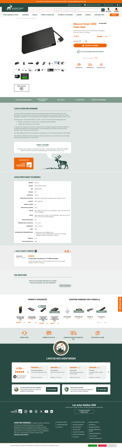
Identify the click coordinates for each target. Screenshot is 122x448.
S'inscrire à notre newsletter (84, 411)
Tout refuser (102, 445)
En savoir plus (51, 389)
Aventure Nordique (22, 423)
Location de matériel (78, 432)
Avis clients (76, 437)
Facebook (31, 411)
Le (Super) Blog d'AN (62, 424)
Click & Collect (76, 429)
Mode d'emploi (21, 86)
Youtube (46, 411)
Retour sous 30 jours (101, 67)
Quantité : (76, 41)
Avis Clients (61, 100)
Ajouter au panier (91, 45)
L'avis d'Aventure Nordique (23, 100)
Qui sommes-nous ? (62, 422)
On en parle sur (24, 164)
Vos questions (79, 100)
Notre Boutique (77, 427)
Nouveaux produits (94, 427)
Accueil (18, 18)
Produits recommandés (98, 100)
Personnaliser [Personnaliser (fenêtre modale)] (112, 445)
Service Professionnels (79, 434)
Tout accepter (93, 445)
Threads (36, 411)
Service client (24, 337)
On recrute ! (60, 427)
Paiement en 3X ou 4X (79, 67)
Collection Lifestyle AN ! (95, 438)
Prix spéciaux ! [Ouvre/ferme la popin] (120, 304)
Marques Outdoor (94, 422)
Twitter (41, 411)
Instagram (26, 411)
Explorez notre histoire (21, 434)
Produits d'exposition (95, 433)
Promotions (92, 424)
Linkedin (52, 411)
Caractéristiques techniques (42, 99)
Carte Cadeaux (93, 436)
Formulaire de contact (79, 422)
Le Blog (16, 411)
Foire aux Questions (78, 424)
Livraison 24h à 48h (90, 67)
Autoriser (25, 77)
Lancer (103, 10)
